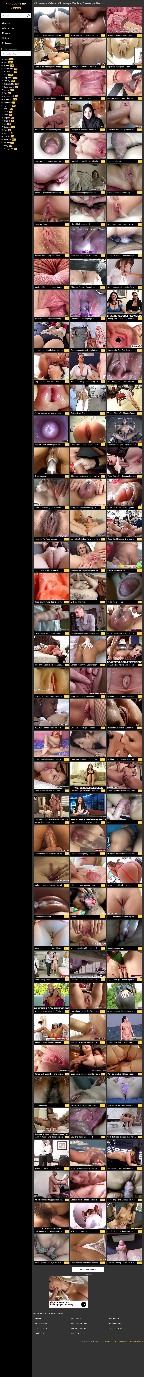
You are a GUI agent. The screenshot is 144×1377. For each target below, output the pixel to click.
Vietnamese (9, 72)
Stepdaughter (9, 84)
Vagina (7, 109)
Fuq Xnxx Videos (78, 1328)
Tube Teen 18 (113, 1318)
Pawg (6, 146)
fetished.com (40, 1318)
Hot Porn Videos (78, 1333)
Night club (8, 102)
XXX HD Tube (41, 1323)
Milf (6, 124)
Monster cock (9, 96)
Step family (9, 78)
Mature (7, 90)
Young (7, 59)
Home (6, 23)
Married (7, 142)
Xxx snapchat (9, 87)
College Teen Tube (116, 1328)
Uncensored (9, 68)
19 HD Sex (39, 1333)
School (7, 65)
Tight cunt (8, 105)
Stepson (7, 118)
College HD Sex (41, 1328)
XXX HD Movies (114, 1323)
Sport (6, 115)
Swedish (7, 121)
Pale (6, 130)
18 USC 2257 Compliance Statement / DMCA (127, 1341)
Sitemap (107, 1341)
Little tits (7, 136)
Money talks (9, 149)
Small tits (8, 139)
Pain (6, 93)
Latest (6, 33)
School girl (9, 99)
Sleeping (8, 127)
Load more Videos (88, 1269)
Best (5, 38)
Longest (7, 42)
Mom (7, 75)
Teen (7, 62)
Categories (8, 28)
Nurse (6, 112)
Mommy (8, 81)
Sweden (6, 133)
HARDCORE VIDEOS (16, 6)
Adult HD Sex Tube (79, 1323)
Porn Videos (76, 1318)
